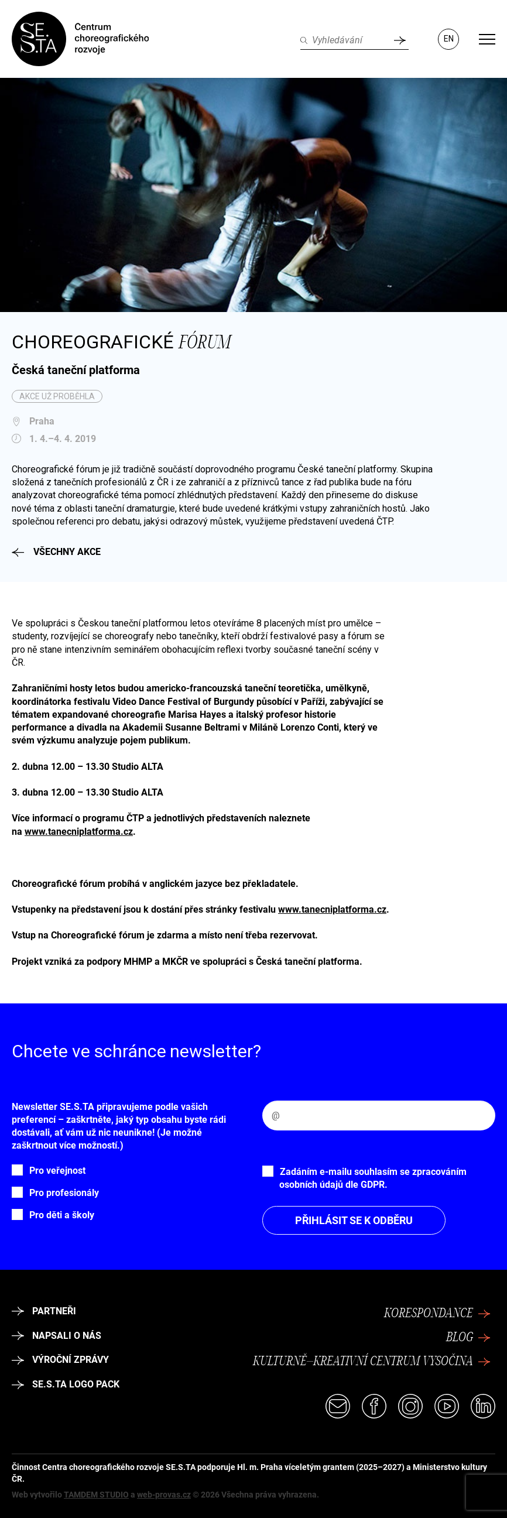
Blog (468, 1337)
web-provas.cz (164, 1494)
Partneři (44, 1311)
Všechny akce (56, 551)
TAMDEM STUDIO (96, 1494)
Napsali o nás (56, 1335)
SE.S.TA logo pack (65, 1384)
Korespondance (437, 1313)
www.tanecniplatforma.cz (79, 831)
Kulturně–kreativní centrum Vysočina (372, 1361)
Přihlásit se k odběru (354, 1220)
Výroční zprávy (60, 1359)
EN (449, 38)
